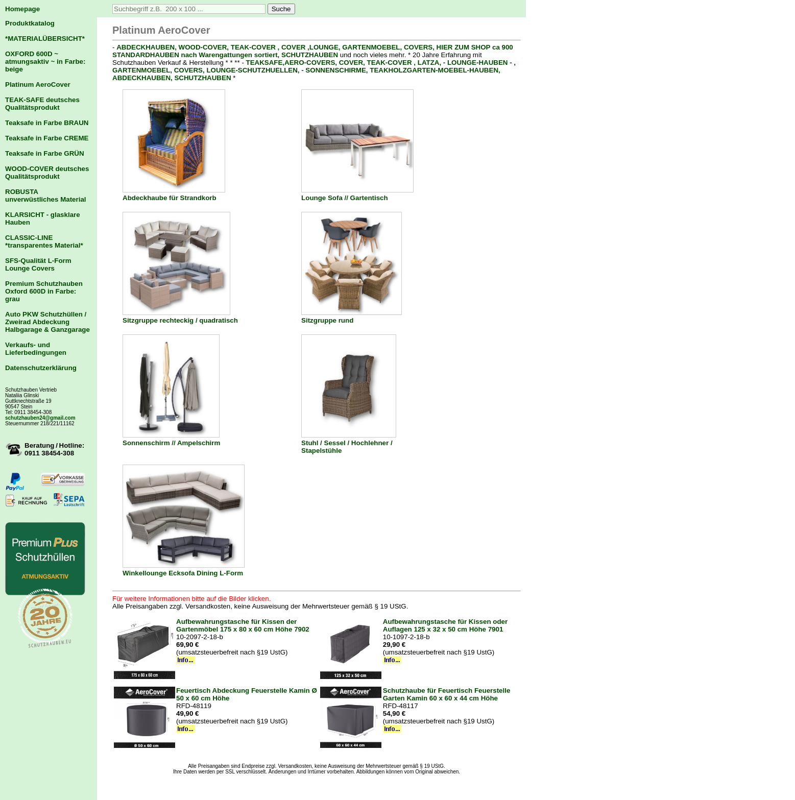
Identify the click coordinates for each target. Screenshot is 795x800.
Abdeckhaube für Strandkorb (169, 198)
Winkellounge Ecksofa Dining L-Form (183, 573)
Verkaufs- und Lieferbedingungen (35, 348)
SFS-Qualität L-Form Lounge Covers (38, 264)
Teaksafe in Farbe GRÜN (44, 153)
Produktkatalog (30, 23)
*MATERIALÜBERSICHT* (45, 38)
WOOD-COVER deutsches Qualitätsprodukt (47, 172)
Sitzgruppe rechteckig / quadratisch (180, 320)
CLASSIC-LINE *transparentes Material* (44, 241)
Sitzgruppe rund (327, 320)
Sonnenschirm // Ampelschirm (171, 443)
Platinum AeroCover (37, 84)
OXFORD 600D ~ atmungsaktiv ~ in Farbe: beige (45, 61)
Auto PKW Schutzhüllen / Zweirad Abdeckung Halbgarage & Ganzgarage (47, 321)
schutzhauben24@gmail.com (40, 418)
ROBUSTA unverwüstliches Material (45, 195)
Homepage (22, 9)
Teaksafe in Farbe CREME (46, 138)
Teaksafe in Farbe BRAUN (46, 123)
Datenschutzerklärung (41, 368)
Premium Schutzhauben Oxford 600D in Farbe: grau (44, 291)
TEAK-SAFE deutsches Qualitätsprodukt (42, 103)
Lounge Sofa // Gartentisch (344, 198)
